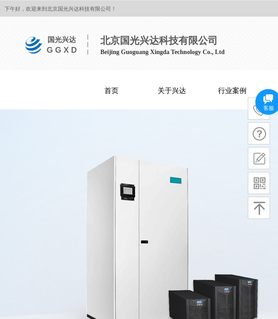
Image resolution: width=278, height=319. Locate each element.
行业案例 (232, 90)
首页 (111, 90)
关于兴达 (172, 90)
